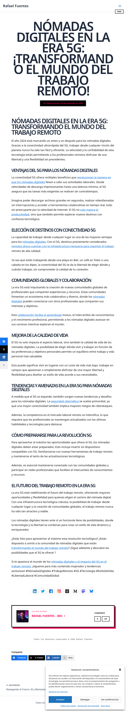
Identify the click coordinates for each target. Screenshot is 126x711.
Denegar (85, 699)
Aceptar (60, 699)
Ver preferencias (110, 699)
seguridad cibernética (65, 401)
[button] (120, 669)
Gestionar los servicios (58, 691)
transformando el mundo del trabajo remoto (39, 548)
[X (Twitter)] (36, 657)
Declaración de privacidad (88, 706)
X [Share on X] (97, 619)
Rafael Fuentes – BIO (47, 616)
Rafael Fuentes (16, 5)
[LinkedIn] (53, 657)
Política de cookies (68, 706)
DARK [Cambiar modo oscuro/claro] (119, 12)
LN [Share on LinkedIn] (105, 619)
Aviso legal (105, 706)
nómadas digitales (34, 242)
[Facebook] (19, 657)
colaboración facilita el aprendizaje (40, 315)
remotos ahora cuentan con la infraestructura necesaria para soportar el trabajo (62, 246)
